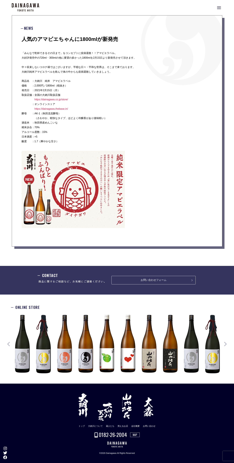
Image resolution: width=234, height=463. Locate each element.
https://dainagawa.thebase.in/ (51, 108)
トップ (82, 426)
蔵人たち (110, 426)
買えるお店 (123, 426)
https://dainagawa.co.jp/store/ (51, 99)
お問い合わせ (149, 426)
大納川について (95, 426)
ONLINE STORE (230, 234)
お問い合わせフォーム (153, 280)
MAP (135, 435)
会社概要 (135, 426)
